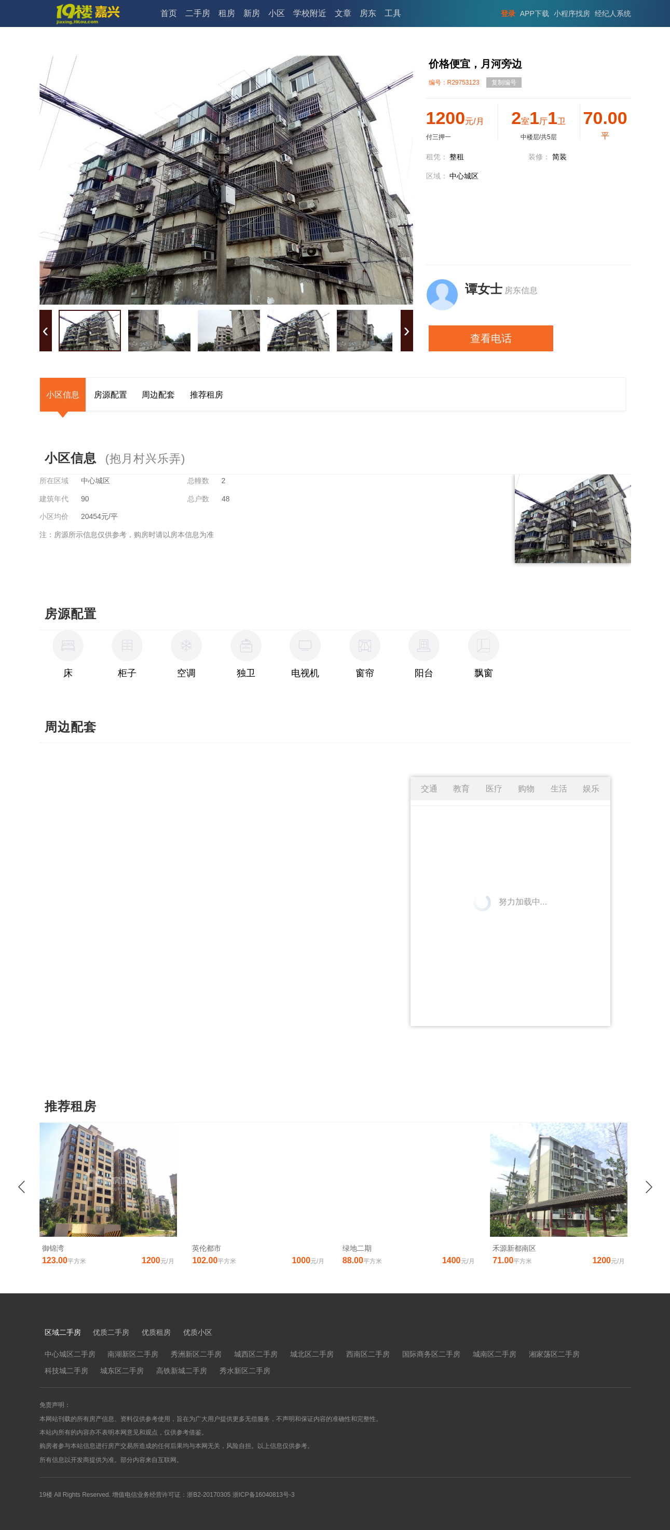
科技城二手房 (66, 1371)
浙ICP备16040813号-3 (264, 1494)
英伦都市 (206, 1248)
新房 (251, 13)
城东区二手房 (122, 1371)
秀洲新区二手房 (196, 1354)
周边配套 (158, 394)
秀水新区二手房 (245, 1371)
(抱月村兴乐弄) (145, 458)
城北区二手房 (312, 1354)
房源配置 (110, 394)
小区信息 (62, 394)
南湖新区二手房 (132, 1354)
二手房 (197, 13)
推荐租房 (206, 394)
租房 (226, 13)
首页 (168, 13)
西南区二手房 (368, 1354)
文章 (343, 13)
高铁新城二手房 (181, 1371)
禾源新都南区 (514, 1248)
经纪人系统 (613, 13)
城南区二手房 (494, 1354)
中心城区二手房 (70, 1354)
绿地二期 (357, 1248)
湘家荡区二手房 (554, 1354)
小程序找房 (572, 13)
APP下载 (534, 13)
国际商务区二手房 (431, 1354)
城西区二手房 (256, 1354)
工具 (393, 13)
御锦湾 (53, 1248)
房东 (368, 13)
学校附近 (309, 13)
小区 (276, 13)
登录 (508, 13)
